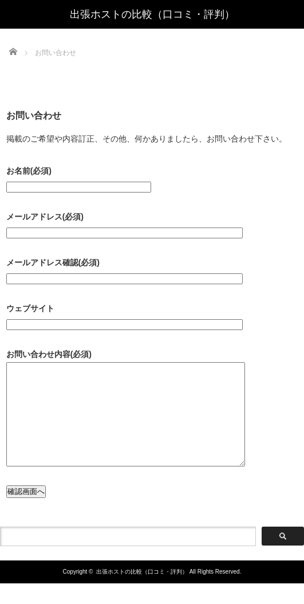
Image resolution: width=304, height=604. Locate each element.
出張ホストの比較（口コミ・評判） (152, 14)
